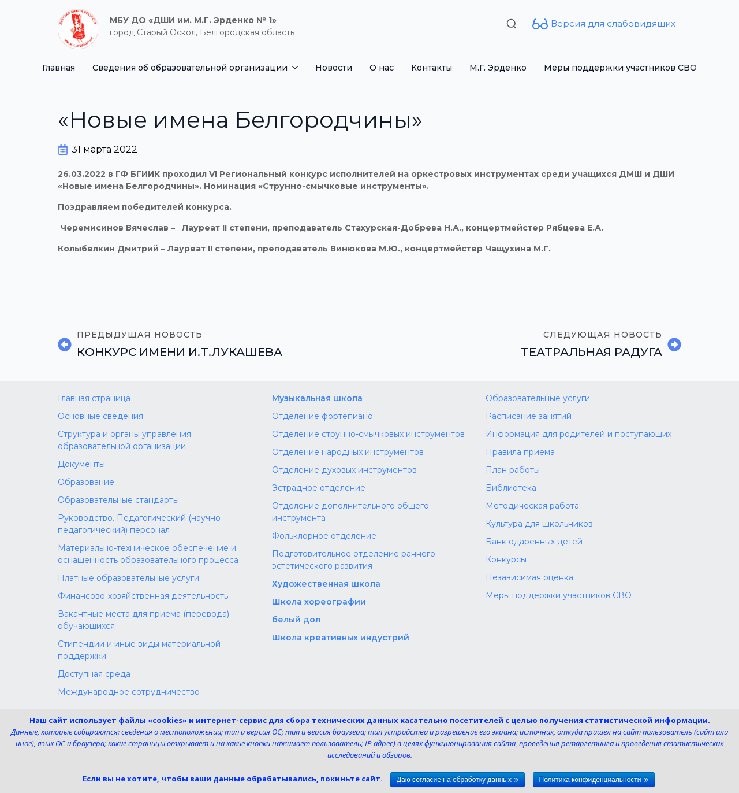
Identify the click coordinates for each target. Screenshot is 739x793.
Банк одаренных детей (534, 541)
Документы (81, 464)
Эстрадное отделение (318, 488)
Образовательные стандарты (118, 500)
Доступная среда (94, 674)
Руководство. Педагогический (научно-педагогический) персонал (140, 524)
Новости (333, 67)
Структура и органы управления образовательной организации (124, 440)
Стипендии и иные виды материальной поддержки (139, 650)
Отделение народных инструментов (348, 452)
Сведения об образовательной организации (190, 67)
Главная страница (94, 398)
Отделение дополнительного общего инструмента (350, 512)
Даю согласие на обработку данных (454, 780)
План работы (513, 470)
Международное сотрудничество (129, 692)
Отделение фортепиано (322, 416)
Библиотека (511, 488)
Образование (86, 482)
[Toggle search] (512, 24)
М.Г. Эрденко (498, 67)
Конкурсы (506, 559)
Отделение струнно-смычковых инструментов (368, 434)
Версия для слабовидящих (613, 23)
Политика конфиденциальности (590, 780)
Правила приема (520, 452)
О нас (382, 67)
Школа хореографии (319, 601)
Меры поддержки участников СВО (620, 67)
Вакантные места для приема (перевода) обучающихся (143, 620)
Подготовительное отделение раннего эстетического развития (353, 560)
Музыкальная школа (317, 398)
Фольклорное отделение (324, 536)
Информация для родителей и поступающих (578, 434)
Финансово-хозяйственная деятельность (143, 596)
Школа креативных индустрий (340, 637)
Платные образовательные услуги (128, 578)
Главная (58, 67)
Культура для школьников (539, 523)
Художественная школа (326, 584)
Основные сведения (100, 416)
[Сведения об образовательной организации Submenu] (297, 67)
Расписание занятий (529, 416)
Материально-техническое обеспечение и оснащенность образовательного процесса (148, 554)
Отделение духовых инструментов (344, 470)
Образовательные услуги (538, 398)
